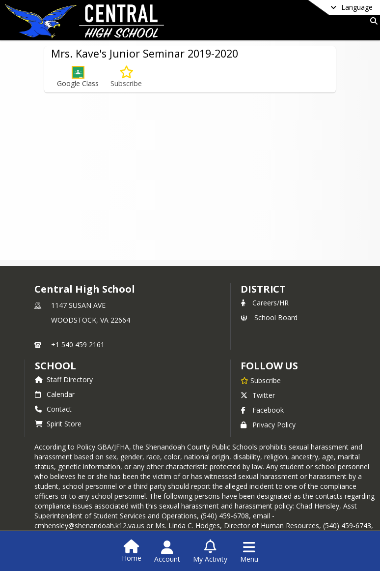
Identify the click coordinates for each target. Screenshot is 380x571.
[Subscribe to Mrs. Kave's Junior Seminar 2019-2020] (126, 76)
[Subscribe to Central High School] (261, 380)
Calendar (55, 394)
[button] (78, 76)
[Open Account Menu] (167, 552)
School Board (269, 317)
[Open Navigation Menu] (249, 552)
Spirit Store (58, 423)
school (55, 365)
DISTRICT (263, 289)
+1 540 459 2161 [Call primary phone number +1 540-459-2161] (78, 344)
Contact (53, 409)
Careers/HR (265, 302)
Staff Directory (64, 379)
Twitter (258, 395)
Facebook (262, 410)
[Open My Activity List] (210, 552)
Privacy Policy (268, 424)
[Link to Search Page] (372, 21)
